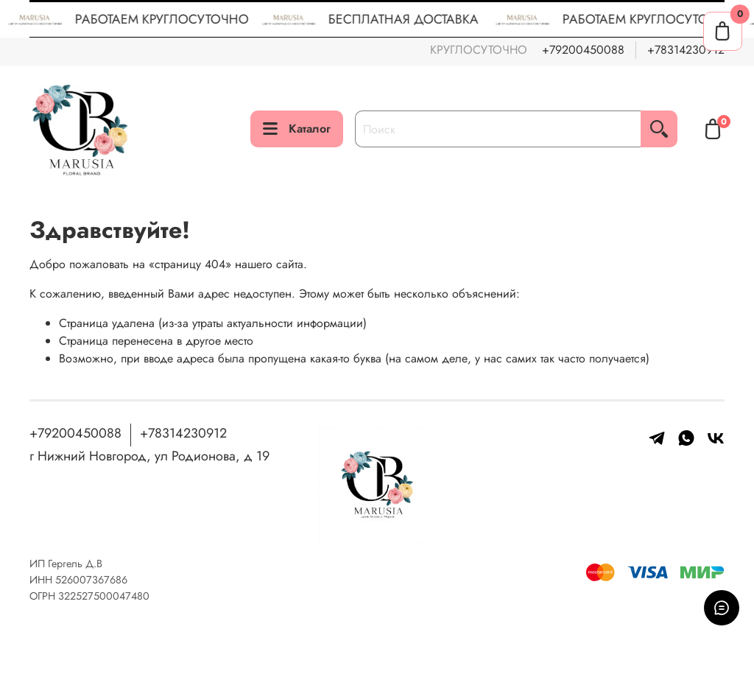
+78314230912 (686, 49)
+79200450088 (583, 49)
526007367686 (91, 579)
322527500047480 (103, 596)
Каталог (297, 128)
